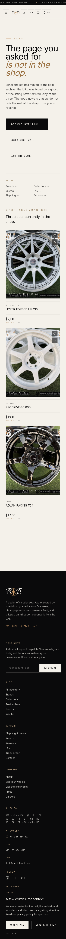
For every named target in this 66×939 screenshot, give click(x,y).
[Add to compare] (55, 242)
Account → (40, 195)
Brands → (11, 186)
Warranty (11, 743)
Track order (13, 752)
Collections (12, 699)
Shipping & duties (16, 733)
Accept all (17, 925)
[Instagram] (7, 878)
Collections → (42, 186)
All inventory (13, 689)
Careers (10, 796)
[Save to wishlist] (55, 235)
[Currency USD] (31, 13)
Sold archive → (22, 140)
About (9, 776)
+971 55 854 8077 (15, 850)
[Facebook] (15, 878)
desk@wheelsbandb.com (18, 863)
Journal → (11, 190)
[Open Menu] (6, 13)
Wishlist (10, 714)
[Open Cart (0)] (46, 13)
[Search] (24, 13)
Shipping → (12, 195)
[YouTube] (23, 878)
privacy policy (25, 914)
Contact (10, 757)
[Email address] (22, 668)
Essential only (46, 925)
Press (9, 791)
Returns (10, 738)
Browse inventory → (26, 124)
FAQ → (38, 190)
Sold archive (13, 704)
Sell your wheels (15, 781)
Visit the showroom (17, 786)
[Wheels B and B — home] (16, 13)
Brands (10, 694)
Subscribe (50, 668)
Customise (11, 933)
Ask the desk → (22, 156)
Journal (10, 709)
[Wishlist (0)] (38, 13)
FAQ (8, 748)
